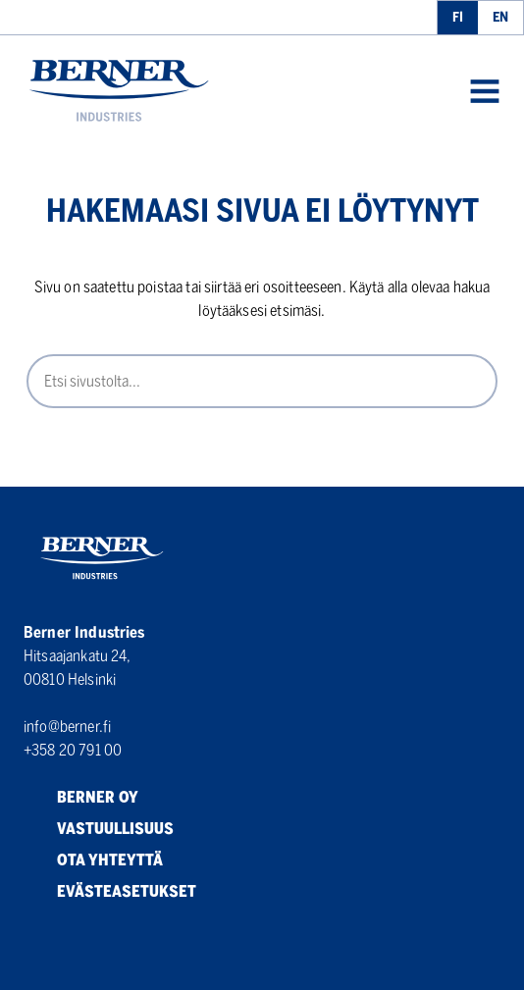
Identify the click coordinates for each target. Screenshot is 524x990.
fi (457, 17)
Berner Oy (81, 797)
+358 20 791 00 (73, 750)
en (500, 17)
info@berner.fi (67, 726)
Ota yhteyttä (93, 860)
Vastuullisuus (99, 829)
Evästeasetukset (110, 892)
